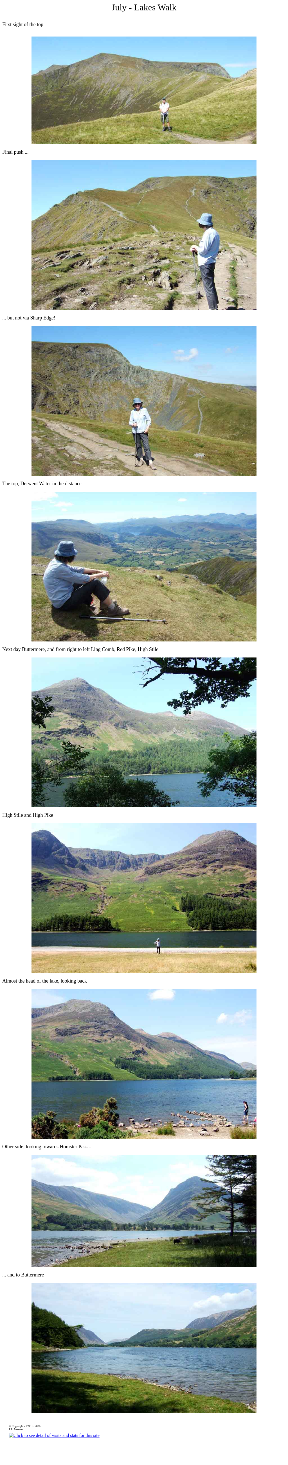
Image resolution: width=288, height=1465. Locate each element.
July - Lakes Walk (144, 7)
